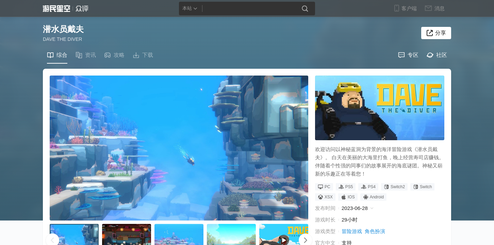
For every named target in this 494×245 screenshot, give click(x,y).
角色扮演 (375, 231)
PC (324, 187)
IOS (348, 197)
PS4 (368, 187)
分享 (440, 33)
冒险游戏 (352, 231)
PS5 (346, 187)
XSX (325, 197)
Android (373, 197)
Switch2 (394, 187)
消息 (439, 8)
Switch (422, 187)
